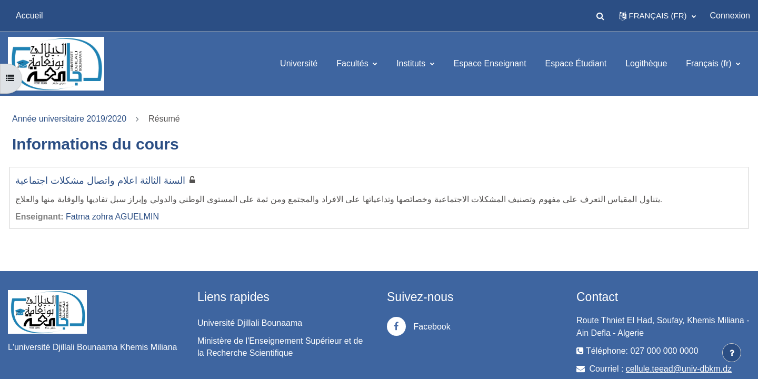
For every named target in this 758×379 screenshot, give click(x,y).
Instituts (412, 63)
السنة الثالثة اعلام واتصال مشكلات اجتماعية (100, 180)
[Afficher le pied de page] (731, 352)
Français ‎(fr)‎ (710, 63)
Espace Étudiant (576, 63)
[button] (600, 16)
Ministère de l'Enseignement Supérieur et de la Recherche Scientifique (280, 346)
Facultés (353, 63)
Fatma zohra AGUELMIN (112, 216)
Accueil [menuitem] (29, 15)
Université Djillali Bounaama (249, 322)
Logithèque (646, 63)
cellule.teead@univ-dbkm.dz (679, 368)
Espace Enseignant (490, 63)
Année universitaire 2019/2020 (69, 118)
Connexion (730, 15)
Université (298, 63)
